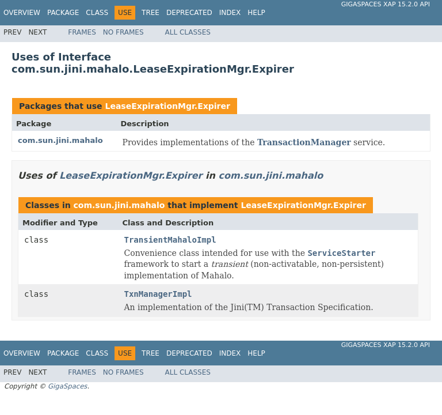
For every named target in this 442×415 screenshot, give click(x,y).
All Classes (188, 32)
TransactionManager (304, 142)
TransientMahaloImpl (170, 239)
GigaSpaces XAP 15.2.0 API (385, 4)
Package (63, 13)
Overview (21, 13)
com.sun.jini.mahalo (60, 140)
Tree (150, 13)
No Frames (123, 32)
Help (256, 13)
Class (97, 13)
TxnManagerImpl (158, 294)
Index (230, 13)
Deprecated (189, 13)
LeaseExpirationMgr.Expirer (167, 106)
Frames (82, 32)
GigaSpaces (67, 386)
